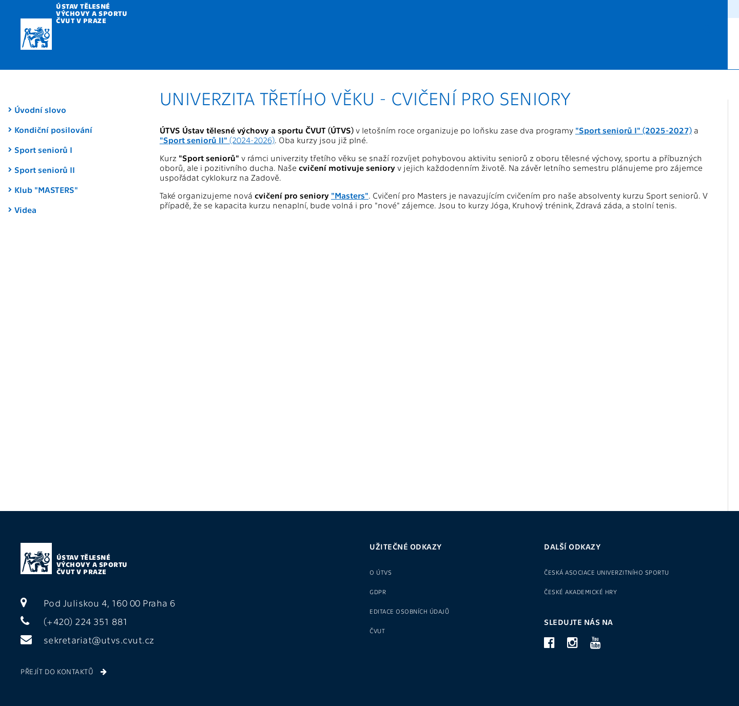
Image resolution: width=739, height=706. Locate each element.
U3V (352, 45)
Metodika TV (293, 45)
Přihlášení (581, 8)
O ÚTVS (441, 8)
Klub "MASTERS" (46, 159)
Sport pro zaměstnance (503, 8)
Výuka (179, 45)
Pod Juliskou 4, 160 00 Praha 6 (98, 602)
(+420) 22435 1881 (690, 8)
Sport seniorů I (43, 119)
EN (671, 43)
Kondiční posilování (53, 99)
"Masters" (349, 195)
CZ (657, 43)
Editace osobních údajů (409, 611)
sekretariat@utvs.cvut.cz (87, 639)
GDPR (406, 8)
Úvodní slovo (40, 79)
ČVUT (377, 630)
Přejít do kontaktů (64, 671)
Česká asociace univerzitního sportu (606, 572)
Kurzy (230, 45)
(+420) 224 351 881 (74, 621)
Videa (25, 179)
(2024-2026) (217, 140)
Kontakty (603, 45)
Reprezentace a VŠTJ (430, 45)
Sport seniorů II (44, 139)
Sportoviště (529, 45)
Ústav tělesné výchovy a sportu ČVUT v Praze (92, 564)
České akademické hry (580, 591)
